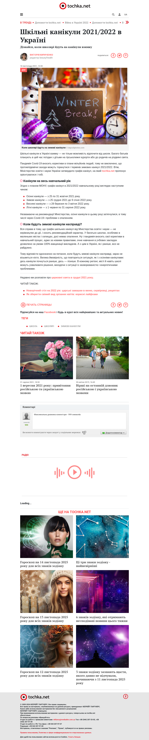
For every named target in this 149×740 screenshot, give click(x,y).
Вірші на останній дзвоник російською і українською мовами (97, 389)
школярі (49, 326)
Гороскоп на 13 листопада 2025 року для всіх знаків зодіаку (44, 619)
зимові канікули (71, 326)
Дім (23, 70)
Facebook (50, 312)
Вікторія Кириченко (41, 55)
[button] (119, 14)
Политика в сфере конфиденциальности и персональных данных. (65, 733)
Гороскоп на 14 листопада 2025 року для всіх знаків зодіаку (44, 564)
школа (33, 326)
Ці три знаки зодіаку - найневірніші (93, 564)
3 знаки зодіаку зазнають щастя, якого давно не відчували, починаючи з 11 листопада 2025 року (101, 677)
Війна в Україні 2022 (76, 22)
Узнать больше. (74, 737)
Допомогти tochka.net (48, 22)
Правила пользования (29, 733)
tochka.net (108, 171)
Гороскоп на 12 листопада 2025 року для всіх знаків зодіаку (44, 674)
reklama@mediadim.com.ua (64, 720)
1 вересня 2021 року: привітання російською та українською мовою (45, 389)
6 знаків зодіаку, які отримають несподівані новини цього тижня (102, 619)
